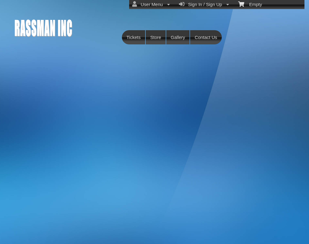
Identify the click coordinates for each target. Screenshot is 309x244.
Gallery (178, 37)
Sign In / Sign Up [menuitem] (204, 4)
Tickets (133, 37)
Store (155, 37)
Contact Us (206, 37)
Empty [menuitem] (250, 4)
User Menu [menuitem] (151, 4)
